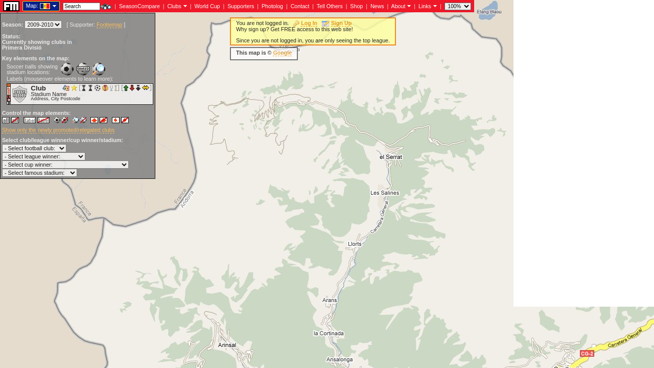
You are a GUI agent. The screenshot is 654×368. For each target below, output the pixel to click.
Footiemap (109, 24)
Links (424, 6)
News (377, 6)
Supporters (240, 6)
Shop (356, 6)
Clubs (174, 6)
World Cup (207, 6)
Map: (32, 6)
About (398, 6)
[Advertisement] (583, 153)
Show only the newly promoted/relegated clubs (58, 130)
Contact (300, 6)
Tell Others (330, 6)
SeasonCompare (139, 6)
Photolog (272, 6)
